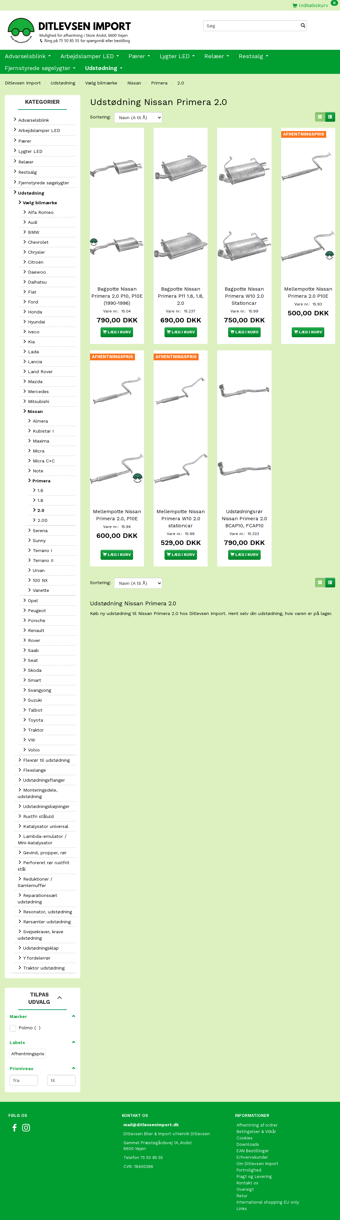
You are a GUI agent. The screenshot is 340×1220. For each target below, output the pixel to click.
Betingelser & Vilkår (256, 1131)
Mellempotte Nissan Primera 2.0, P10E (117, 486)
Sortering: (100, 116)
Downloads (248, 1144)
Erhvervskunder (252, 1157)
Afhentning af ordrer (257, 1125)
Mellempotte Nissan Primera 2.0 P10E (308, 279)
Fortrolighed (249, 1170)
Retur (242, 1195)
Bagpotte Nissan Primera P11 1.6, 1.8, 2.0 (180, 279)
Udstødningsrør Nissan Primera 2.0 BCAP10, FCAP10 (244, 486)
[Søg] (303, 25)
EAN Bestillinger (253, 1150)
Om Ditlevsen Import (257, 1163)
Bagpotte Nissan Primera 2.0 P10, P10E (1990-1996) (117, 279)
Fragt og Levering (254, 1176)
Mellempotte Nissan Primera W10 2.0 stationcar (180, 486)
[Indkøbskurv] (315, 5)
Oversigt (245, 1189)
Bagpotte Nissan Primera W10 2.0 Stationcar (244, 279)
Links (242, 1208)
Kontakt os (247, 1183)
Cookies (245, 1138)
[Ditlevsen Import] (85, 28)
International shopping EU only (268, 1202)
